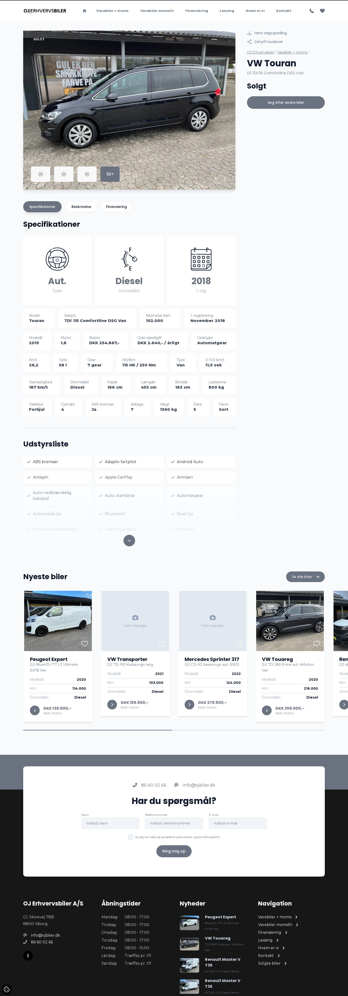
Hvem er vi (255, 10)
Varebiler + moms (112, 10)
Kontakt (283, 10)
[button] (216, 178)
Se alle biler (305, 577)
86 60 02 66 (150, 785)
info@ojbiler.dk (194, 785)
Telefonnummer (156, 815)
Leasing (227, 10)
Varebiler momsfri (157, 10)
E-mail (213, 815)
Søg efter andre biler (286, 102)
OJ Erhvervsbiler (260, 52)
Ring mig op (174, 851)
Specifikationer (42, 206)
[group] (129, 110)
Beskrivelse (81, 206)
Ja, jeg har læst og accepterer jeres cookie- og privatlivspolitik (177, 837)
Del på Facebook (265, 41)
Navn (85, 815)
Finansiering (196, 10)
